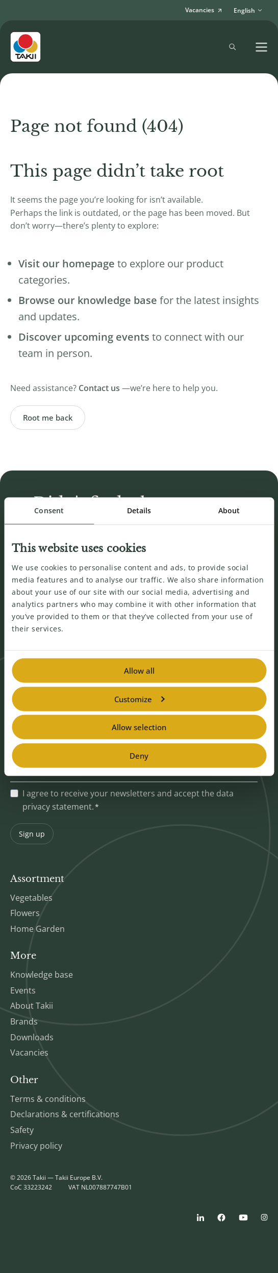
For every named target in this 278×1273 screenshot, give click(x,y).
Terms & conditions (48, 1098)
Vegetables (31, 897)
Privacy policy (36, 1145)
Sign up (32, 834)
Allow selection (139, 727)
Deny (139, 755)
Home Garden (37, 928)
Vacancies (29, 1052)
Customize (139, 699)
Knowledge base (41, 974)
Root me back (47, 417)
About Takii (31, 1005)
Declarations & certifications (64, 1114)
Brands (24, 1021)
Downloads (32, 1037)
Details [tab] (139, 510)
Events (23, 990)
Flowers (25, 913)
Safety (22, 1130)
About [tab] (229, 510)
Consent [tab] (49, 510)
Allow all (139, 671)
